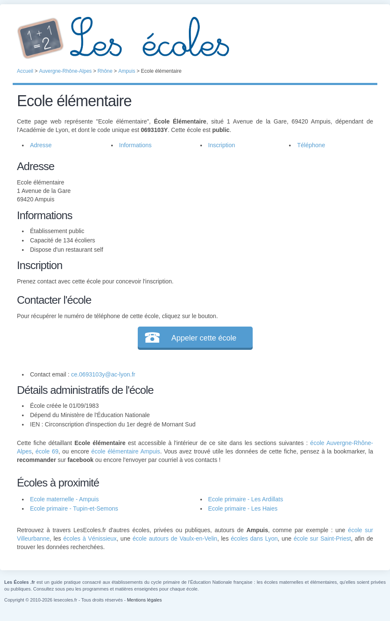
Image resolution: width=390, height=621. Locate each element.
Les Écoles (195, 38)
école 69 (46, 451)
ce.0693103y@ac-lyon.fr (103, 374)
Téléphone (311, 145)
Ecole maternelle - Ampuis (64, 499)
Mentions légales (144, 599)
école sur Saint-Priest (322, 538)
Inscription (221, 145)
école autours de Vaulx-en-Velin (175, 538)
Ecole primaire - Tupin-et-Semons (74, 508)
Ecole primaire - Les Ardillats (245, 499)
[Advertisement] (280, 217)
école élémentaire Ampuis (125, 451)
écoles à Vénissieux (90, 538)
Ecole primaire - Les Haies (243, 508)
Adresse (41, 145)
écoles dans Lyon (254, 538)
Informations (135, 145)
